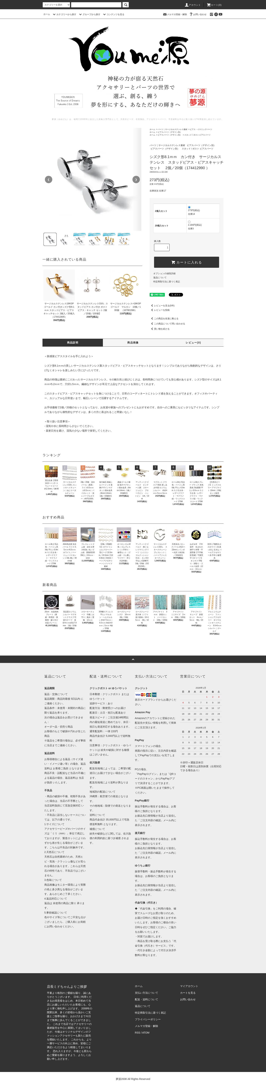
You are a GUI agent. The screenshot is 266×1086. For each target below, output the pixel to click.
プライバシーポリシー (148, 1019)
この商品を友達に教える (164, 318)
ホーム (46, 14)
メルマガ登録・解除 (175, 14)
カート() (214, 5)
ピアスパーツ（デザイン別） (170, 132)
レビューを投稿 (160, 310)
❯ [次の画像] (136, 179)
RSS (137, 1032)
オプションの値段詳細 (164, 273)
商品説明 (73, 342)
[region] (92, 179)
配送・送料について (146, 999)
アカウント (192, 5)
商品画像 (133, 342)
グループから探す (89, 14)
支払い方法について (146, 992)
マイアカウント (189, 986)
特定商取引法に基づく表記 (166, 281)
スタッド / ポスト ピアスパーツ (197, 135)
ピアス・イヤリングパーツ (201, 129)
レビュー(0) (193, 342)
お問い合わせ (198, 14)
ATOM (145, 1032)
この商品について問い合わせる (167, 323)
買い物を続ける (160, 329)
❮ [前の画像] (48, 179)
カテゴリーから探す (64, 14)
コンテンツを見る (113, 14)
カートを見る (188, 992)
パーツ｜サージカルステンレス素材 (172, 129)
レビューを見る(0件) (162, 305)
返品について (160, 277)
